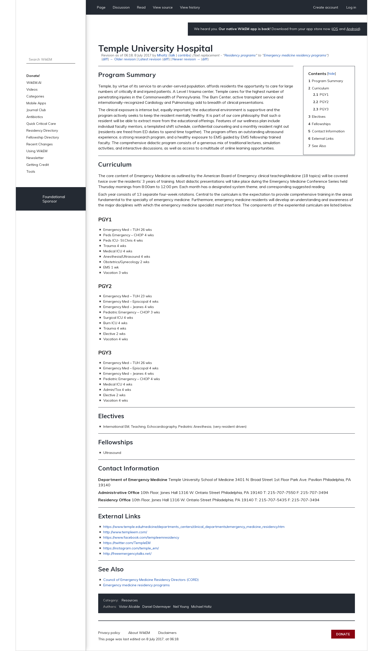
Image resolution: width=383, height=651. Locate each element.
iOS (335, 29)
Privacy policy (109, 632)
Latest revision (149, 59)
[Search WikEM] (50, 59)
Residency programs (239, 55)
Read (141, 7)
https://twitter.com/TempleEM (126, 543)
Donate (343, 634)
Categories (35, 96)
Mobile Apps (36, 103)
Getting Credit (37, 164)
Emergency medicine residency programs (295, 55)
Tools (30, 171)
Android (352, 29)
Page (101, 7)
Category (110, 600)
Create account (325, 7)
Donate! (33, 76)
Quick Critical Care (41, 123)
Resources (130, 600)
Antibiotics (34, 117)
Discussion (121, 7)
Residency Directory (42, 130)
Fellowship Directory (42, 137)
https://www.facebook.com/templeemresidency (141, 537)
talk (172, 55)
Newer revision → (186, 59)
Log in (351, 7)
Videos (32, 89)
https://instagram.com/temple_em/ (131, 548)
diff (105, 59)
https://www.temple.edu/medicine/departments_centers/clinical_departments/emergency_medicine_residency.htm (194, 526)
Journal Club (36, 110)
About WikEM (139, 632)
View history (190, 7)
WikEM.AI (33, 82)
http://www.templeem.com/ (125, 532)
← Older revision (123, 59)
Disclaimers (167, 632)
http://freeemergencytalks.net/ (127, 553)
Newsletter (35, 158)
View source (163, 7)
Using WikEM (36, 151)
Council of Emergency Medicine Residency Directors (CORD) (151, 579)
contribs (184, 55)
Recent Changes (39, 144)
